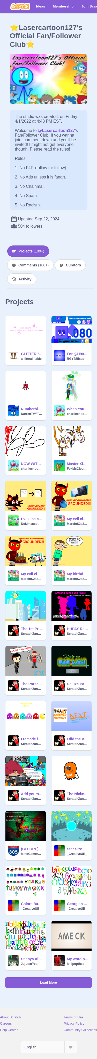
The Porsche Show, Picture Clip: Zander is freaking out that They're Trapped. (32, 684)
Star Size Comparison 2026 (78, 849)
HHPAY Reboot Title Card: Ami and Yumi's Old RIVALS (78, 629)
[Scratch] (20, 6)
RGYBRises (75, 359)
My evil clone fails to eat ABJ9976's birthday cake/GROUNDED (32, 574)
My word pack (78, 959)
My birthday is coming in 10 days (78, 574)
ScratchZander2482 (32, 634)
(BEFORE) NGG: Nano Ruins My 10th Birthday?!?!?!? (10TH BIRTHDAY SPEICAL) (32, 849)
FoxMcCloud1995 (78, 469)
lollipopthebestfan (78, 964)
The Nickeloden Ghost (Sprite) (78, 794)
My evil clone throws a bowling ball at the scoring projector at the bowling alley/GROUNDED (78, 519)
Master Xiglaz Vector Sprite (78, 464)
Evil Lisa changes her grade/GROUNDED (32, 519)
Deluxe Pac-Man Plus (78, 684)
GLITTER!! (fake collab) (32, 354)
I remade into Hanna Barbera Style (32, 739)
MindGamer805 (32, 854)
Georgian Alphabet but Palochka (78, 904)
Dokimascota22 (32, 524)
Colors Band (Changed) (32, 904)
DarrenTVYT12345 (32, 414)
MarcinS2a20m (78, 524)
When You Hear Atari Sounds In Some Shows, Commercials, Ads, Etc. (78, 409)
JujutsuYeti (29, 964)
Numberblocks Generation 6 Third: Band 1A (32, 409)
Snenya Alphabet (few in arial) (32, 959)
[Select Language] (48, 1047)
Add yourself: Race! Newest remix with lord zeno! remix (32, 794)
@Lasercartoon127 (56, 130)
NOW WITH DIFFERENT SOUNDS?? (32, 464)
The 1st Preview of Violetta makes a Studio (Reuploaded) (32, 629)
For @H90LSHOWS (78, 354)
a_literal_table (31, 359)
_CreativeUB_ (77, 854)
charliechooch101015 (78, 414)
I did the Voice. (78, 739)
